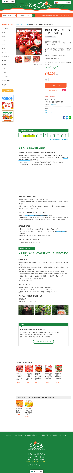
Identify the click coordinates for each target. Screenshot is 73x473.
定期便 (4, 85)
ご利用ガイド (9, 435)
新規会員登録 (47, 15)
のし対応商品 (6, 77)
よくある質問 (53, 435)
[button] (18, 59)
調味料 (4, 53)
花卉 (3, 69)
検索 (33, 15)
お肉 (3, 41)
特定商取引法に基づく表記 (31, 435)
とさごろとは (18, 435)
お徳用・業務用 (6, 81)
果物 (3, 32)
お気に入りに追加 (53, 90)
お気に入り (57, 15)
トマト (51, 112)
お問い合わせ (62, 435)
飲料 (3, 49)
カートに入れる (55, 85)
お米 (3, 45)
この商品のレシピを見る (43, 342)
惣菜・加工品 (5, 57)
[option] (29, 41)
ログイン (67, 15)
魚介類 (4, 61)
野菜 (3, 36)
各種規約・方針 (44, 435)
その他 (4, 73)
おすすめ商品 (6, 28)
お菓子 (4, 65)
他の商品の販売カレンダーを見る (59, 139)
